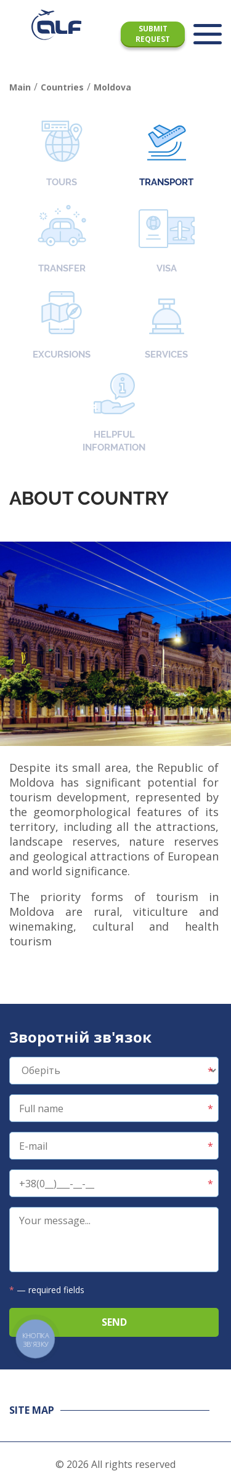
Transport (166, 154)
